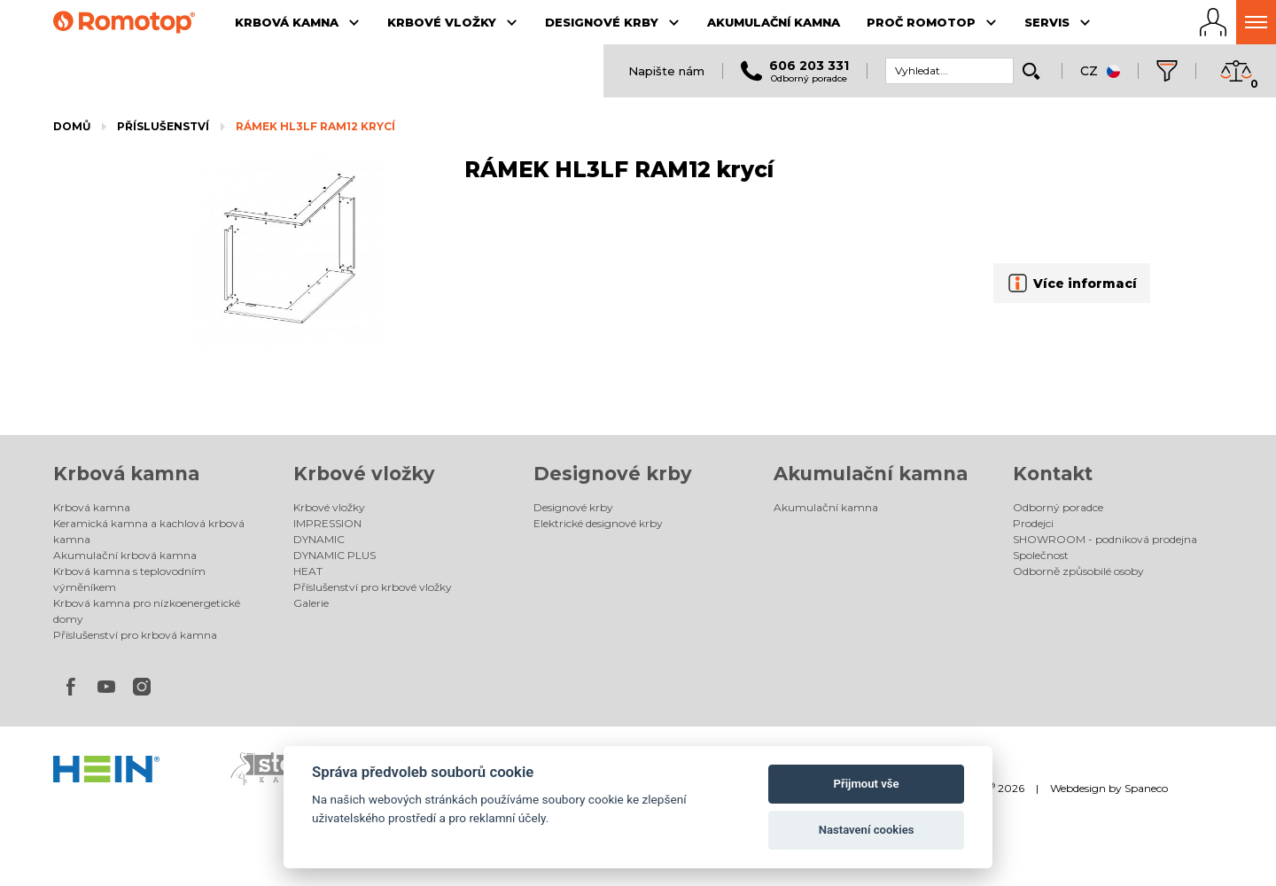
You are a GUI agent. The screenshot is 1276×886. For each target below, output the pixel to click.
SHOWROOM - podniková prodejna (1105, 539)
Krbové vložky (364, 473)
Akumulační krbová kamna (125, 555)
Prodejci (1033, 523)
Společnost (1041, 555)
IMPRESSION (327, 523)
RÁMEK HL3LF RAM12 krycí (315, 126)
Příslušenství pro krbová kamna (135, 634)
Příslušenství (163, 126)
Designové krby (612, 473)
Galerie (311, 603)
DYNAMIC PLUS (334, 555)
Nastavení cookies (866, 829)
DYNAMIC (319, 539)
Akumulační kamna (871, 473)
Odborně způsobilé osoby (1078, 571)
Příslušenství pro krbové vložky (372, 587)
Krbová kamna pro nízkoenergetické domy (146, 611)
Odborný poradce (1058, 507)
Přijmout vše (866, 783)
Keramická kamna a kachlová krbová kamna (149, 531)
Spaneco (1146, 788)
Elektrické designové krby (598, 523)
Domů (71, 126)
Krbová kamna (126, 473)
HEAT (308, 571)
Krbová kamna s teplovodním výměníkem (129, 579)
